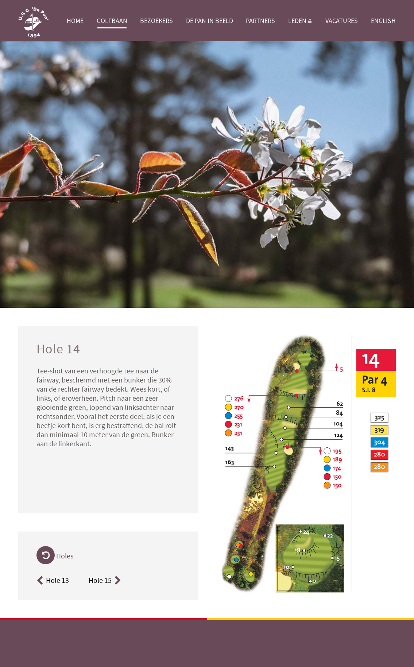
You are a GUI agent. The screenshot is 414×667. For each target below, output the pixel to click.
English (383, 20)
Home (75, 20)
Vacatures (341, 20)
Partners (260, 20)
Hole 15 (106, 580)
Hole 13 (52, 580)
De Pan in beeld (209, 20)
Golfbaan (112, 20)
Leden (300, 20)
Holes (54, 555)
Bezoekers (156, 20)
